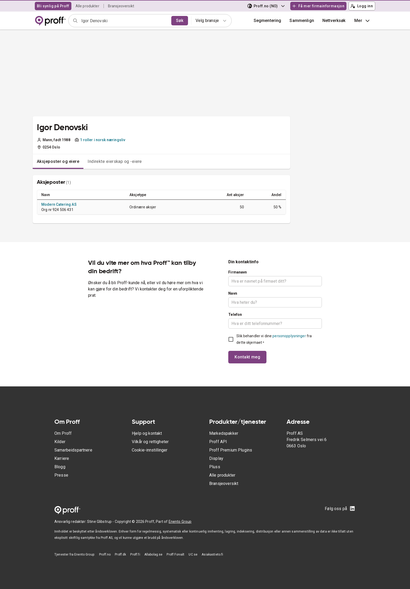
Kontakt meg (247, 356)
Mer (362, 20)
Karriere (61, 458)
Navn (232, 293)
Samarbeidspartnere (73, 450)
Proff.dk (120, 554)
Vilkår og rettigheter (150, 441)
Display (216, 458)
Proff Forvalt (175, 554)
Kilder (59, 441)
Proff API (218, 441)
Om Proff (63, 433)
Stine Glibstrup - (101, 521)
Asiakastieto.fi (212, 554)
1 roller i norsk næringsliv (102, 140)
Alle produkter (87, 6)
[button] (301, 20)
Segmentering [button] (267, 20)
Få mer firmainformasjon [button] (318, 6)
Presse (61, 475)
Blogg (59, 466)
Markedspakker (223, 433)
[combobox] (124, 20)
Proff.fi (135, 554)
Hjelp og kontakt (147, 433)
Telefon (235, 314)
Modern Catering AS (59, 204)
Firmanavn (237, 272)
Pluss (214, 466)
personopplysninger (289, 336)
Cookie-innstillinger (149, 450)
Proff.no (105, 554)
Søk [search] (179, 20)
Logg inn (361, 6)
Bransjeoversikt (121, 6)
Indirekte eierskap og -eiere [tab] (115, 161)
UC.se (193, 554)
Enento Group (180, 521)
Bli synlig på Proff (53, 6)
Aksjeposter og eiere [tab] (58, 161)
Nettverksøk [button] (334, 20)
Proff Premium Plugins (230, 450)
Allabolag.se (153, 554)
